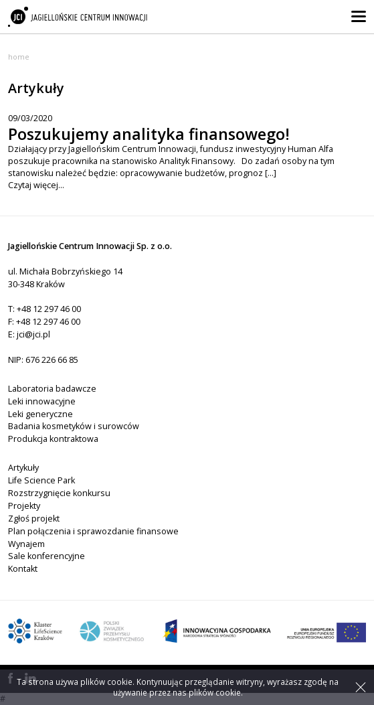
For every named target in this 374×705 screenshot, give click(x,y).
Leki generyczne (40, 414)
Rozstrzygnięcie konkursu (59, 493)
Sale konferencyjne (46, 556)
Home (18, 57)
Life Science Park (41, 480)
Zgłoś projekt (34, 518)
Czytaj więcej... (36, 185)
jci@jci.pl (33, 334)
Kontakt (22, 568)
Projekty (24, 506)
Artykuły (23, 467)
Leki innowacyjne (42, 401)
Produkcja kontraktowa (53, 439)
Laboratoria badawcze (52, 388)
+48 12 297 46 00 (49, 309)
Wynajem (26, 544)
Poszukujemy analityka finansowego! (149, 134)
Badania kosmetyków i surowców (73, 426)
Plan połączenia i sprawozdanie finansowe (93, 531)
